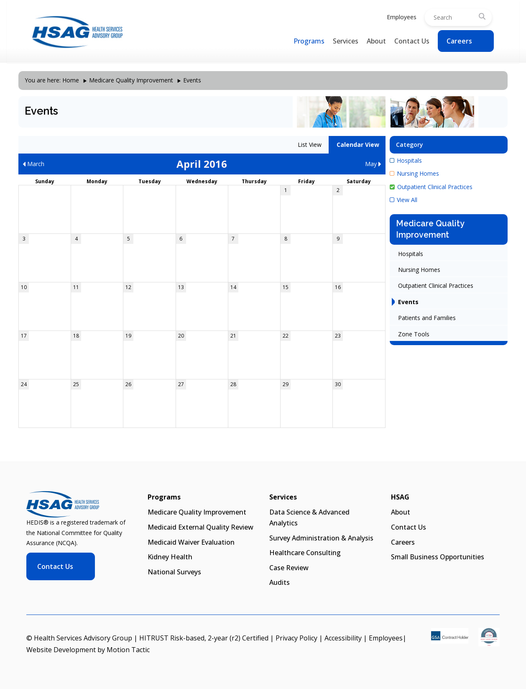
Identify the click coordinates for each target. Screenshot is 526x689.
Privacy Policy (296, 638)
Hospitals (406, 160)
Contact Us (411, 41)
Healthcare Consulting (305, 552)
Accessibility (343, 638)
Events (408, 302)
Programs (309, 41)
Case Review (289, 567)
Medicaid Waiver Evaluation (191, 542)
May (373, 164)
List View (309, 145)
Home (70, 80)
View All (403, 200)
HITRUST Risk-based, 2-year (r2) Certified (203, 638)
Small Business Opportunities (437, 556)
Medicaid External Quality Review (200, 527)
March (33, 164)
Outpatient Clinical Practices (431, 187)
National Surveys (174, 571)
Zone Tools (413, 334)
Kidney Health (170, 556)
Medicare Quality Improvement (131, 80)
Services (345, 41)
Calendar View (357, 145)
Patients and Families (427, 318)
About (376, 41)
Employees (401, 17)
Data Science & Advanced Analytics (309, 517)
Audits (279, 582)
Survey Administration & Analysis (321, 538)
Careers (459, 41)
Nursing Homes (414, 173)
